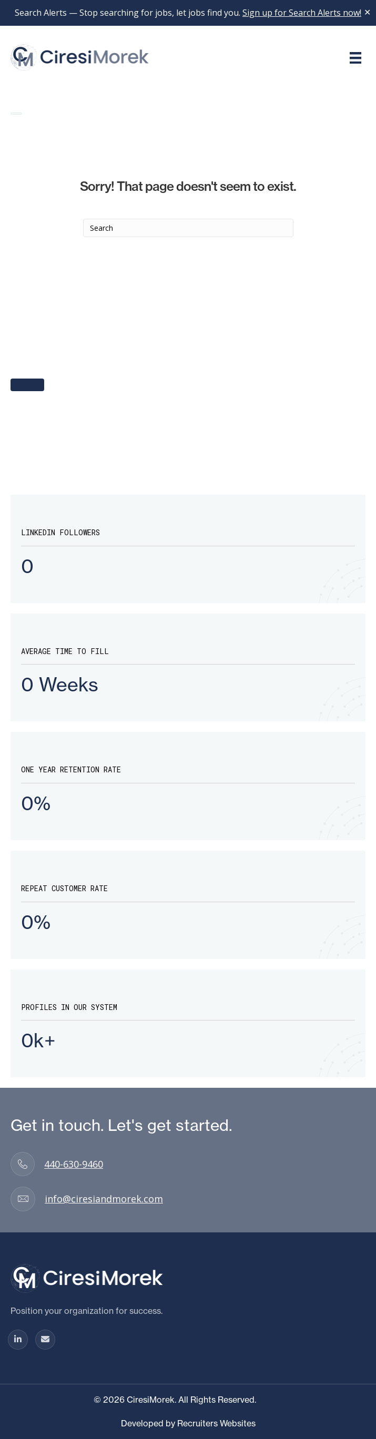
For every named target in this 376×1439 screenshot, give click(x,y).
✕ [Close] (367, 13)
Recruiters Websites (216, 1423)
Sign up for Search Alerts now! (301, 12)
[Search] (188, 228)
